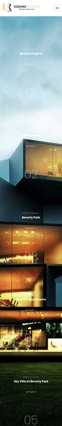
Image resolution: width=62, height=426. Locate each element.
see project (31, 64)
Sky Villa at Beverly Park (31, 381)
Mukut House (31, 135)
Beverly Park (31, 217)
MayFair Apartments (31, 299)
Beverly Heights (31, 53)
